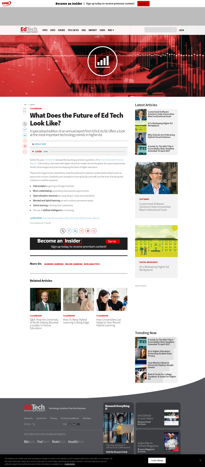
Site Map (87, 418)
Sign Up (142, 3)
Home (25, 104)
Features (61, 30)
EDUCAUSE (50, 159)
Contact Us (41, 418)
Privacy (53, 418)
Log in (181, 30)
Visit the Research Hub (116, 452)
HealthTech (76, 441)
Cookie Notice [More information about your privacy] (69, 464)
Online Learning (74, 264)
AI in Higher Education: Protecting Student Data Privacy (160, 353)
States (52, 30)
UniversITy (93, 30)
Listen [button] (38, 152)
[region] (102, 460)
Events (102, 30)
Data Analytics (92, 264)
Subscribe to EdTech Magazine (148, 444)
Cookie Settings (157, 460)
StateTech (59, 441)
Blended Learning (54, 264)
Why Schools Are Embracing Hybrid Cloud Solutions (161, 136)
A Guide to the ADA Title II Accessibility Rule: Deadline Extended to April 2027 (161, 148)
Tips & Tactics (73, 30)
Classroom (32, 104)
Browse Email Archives (144, 423)
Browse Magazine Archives (146, 450)
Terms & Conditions (70, 418)
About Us (28, 418)
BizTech (29, 441)
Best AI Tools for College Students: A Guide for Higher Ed (162, 376)
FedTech (43, 441)
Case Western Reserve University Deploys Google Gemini (160, 365)
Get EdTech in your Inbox (145, 417)
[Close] (200, 460)
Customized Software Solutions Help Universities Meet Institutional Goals (161, 114)
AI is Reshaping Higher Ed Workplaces (160, 124)
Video (83, 30)
